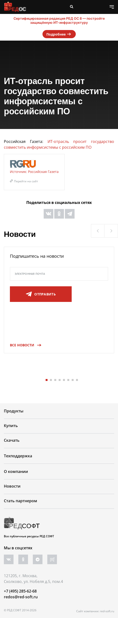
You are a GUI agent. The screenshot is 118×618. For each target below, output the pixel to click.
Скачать (12, 440)
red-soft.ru (107, 611)
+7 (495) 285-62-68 (20, 591)
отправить (41, 294)
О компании (16, 471)
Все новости (24, 345)
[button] (97, 231)
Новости (12, 486)
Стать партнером (20, 500)
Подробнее (59, 34)
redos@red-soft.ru (21, 597)
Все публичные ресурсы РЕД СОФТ (29, 536)
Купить (11, 425)
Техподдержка (18, 456)
